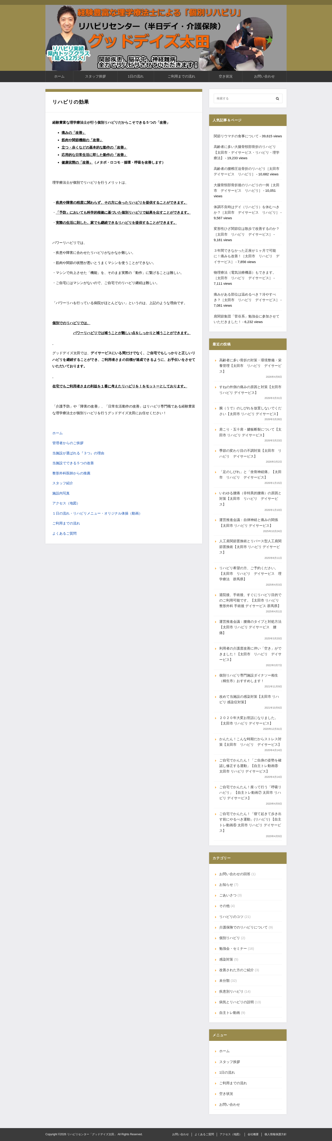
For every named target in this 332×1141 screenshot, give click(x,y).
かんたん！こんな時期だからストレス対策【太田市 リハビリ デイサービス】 (250, 741)
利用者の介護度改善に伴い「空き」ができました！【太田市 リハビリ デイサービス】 (250, 654)
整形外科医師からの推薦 (71, 473)
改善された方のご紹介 (236, 970)
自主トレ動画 (229, 1013)
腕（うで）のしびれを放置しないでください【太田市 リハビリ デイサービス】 (250, 411)
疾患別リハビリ (231, 991)
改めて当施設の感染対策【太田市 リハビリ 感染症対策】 (249, 699)
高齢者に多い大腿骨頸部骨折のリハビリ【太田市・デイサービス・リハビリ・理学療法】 (246, 152)
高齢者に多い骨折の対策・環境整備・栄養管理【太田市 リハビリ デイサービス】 (250, 365)
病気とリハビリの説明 (236, 1002)
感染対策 (226, 959)
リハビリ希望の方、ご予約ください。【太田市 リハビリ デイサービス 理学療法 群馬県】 (250, 573)
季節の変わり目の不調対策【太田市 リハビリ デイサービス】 (250, 453)
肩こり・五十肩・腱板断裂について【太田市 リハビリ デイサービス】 (250, 432)
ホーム (59, 76)
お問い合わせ (264, 76)
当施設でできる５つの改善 (73, 463)
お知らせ (226, 884)
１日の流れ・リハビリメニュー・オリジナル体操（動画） (97, 513)
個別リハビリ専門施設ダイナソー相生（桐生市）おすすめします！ (248, 678)
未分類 (224, 980)
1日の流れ (135, 76)
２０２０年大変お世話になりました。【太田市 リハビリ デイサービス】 (248, 720)
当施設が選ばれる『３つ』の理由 (78, 453)
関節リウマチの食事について (236, 136)
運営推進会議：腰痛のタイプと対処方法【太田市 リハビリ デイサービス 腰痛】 (250, 627)
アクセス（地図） (66, 503)
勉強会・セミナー (233, 948)
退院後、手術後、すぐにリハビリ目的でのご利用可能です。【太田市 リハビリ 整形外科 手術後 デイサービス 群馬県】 (250, 600)
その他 (224, 906)
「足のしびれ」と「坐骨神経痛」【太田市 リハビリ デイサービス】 (250, 474)
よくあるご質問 (64, 533)
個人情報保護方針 (275, 1134)
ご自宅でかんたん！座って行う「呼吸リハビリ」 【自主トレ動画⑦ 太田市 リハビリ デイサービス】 (250, 792)
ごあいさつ (228, 895)
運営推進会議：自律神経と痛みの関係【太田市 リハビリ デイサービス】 (248, 522)
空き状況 (226, 76)
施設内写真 (61, 493)
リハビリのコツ (231, 917)
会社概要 (253, 1134)
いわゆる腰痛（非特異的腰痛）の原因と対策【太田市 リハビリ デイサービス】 (250, 498)
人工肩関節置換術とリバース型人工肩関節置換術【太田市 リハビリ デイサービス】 (250, 546)
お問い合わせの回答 (234, 874)
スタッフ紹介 (62, 483)
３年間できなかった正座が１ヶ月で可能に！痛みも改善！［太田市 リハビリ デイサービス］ (246, 256)
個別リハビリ (229, 938)
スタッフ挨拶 (95, 76)
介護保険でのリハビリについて (243, 927)
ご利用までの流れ (181, 76)
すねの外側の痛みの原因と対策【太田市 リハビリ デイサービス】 (250, 389)
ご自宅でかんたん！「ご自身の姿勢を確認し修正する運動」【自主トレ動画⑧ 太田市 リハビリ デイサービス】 (250, 765)
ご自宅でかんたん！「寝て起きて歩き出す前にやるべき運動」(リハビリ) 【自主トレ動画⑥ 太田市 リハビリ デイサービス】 (250, 822)
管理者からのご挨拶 (67, 443)
